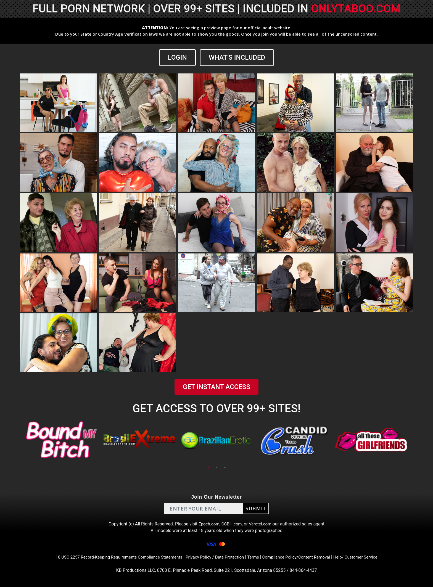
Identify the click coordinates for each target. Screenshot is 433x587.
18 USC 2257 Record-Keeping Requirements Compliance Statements (114, 557)
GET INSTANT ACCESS (216, 387)
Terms (255, 557)
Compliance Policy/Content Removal (300, 557)
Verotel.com (261, 524)
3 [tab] (225, 467)
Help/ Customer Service (363, 557)
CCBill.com (231, 524)
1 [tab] (208, 467)
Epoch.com (208, 524)
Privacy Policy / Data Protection (215, 557)
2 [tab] (216, 467)
